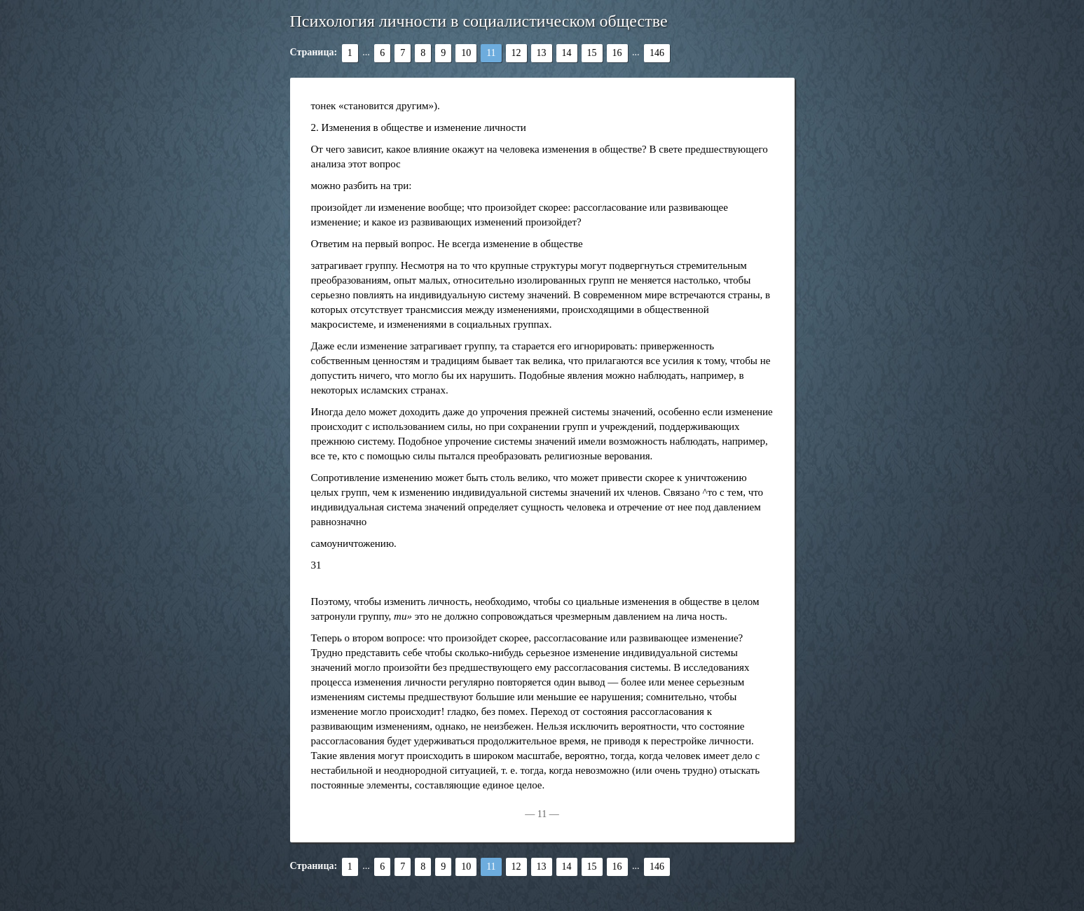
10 (466, 53)
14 (567, 53)
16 (617, 53)
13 (542, 53)
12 (516, 53)
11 (490, 53)
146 (657, 53)
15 (592, 53)
